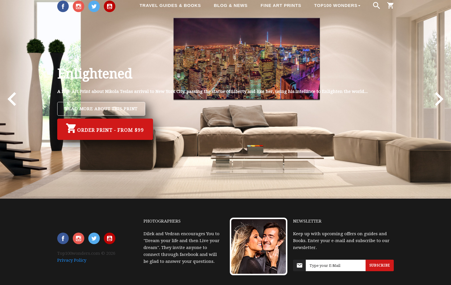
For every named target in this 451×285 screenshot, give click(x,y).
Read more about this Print (101, 108)
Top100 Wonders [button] (337, 5)
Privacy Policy (71, 260)
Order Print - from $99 (105, 128)
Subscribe (379, 265)
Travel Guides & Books (170, 5)
